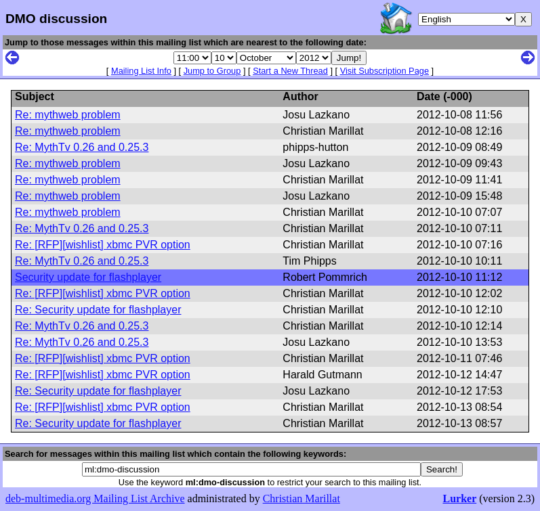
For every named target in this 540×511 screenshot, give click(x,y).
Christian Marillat (301, 498)
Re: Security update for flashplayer (98, 309)
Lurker (459, 498)
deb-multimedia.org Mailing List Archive (95, 498)
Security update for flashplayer (88, 277)
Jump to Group (212, 71)
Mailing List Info (141, 71)
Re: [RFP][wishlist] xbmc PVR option (102, 244)
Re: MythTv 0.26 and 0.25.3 (81, 147)
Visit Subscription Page (384, 71)
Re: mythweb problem (68, 114)
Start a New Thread (290, 71)
